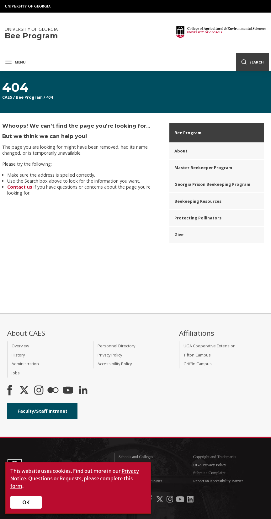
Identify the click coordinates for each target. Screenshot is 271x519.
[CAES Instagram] (38, 391)
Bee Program (29, 97)
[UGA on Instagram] (170, 500)
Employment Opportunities (140, 481)
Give (178, 234)
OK (26, 502)
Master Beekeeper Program (203, 167)
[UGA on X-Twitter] (160, 500)
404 (49, 97)
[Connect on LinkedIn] (83, 391)
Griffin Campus (197, 364)
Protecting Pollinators (197, 218)
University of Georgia (28, 6)
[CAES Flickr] (53, 391)
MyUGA (126, 473)
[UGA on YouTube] (181, 500)
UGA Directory (131, 465)
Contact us (19, 187)
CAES (7, 97)
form (16, 486)
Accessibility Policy (115, 364)
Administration (25, 364)
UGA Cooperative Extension (209, 346)
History (18, 355)
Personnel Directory (116, 346)
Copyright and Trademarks (214, 457)
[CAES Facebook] (9, 391)
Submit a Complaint (209, 473)
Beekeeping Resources (197, 201)
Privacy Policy (110, 355)
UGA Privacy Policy (209, 465)
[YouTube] (68, 391)
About (181, 151)
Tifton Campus (197, 355)
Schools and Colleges (136, 457)
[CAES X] (24, 391)
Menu (15, 62)
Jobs (16, 373)
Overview (20, 346)
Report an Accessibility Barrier (218, 481)
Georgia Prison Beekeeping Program (212, 184)
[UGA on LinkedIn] (190, 500)
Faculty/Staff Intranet (42, 411)
